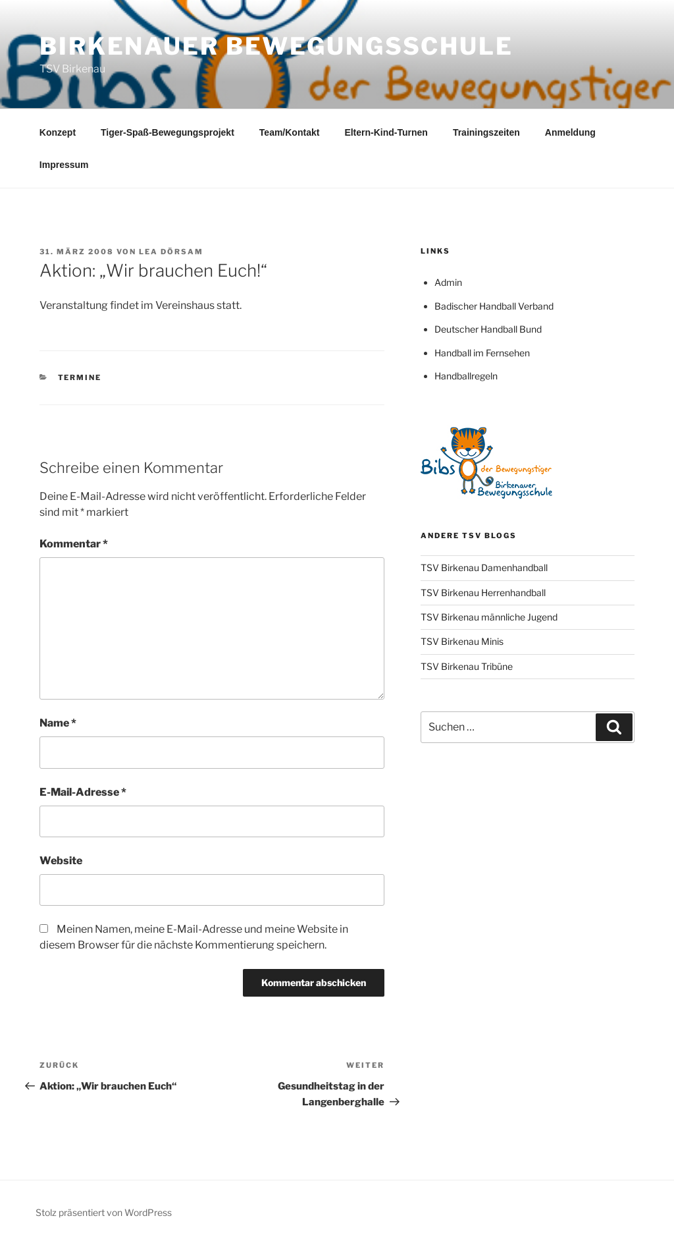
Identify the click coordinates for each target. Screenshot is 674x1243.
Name (57, 723)
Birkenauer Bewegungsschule (276, 46)
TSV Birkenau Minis (462, 641)
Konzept (57, 132)
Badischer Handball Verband (494, 306)
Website (60, 860)
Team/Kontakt (289, 132)
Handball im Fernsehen (482, 352)
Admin (448, 282)
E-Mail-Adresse (82, 792)
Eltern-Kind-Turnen (386, 132)
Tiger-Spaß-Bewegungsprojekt (167, 132)
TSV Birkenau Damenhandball (484, 567)
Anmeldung (570, 132)
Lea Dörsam (171, 251)
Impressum (64, 164)
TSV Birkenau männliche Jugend (489, 616)
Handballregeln (466, 375)
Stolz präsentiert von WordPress (104, 1212)
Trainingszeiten (486, 132)
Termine (80, 377)
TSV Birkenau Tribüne (467, 666)
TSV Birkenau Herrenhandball (483, 592)
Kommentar (73, 544)
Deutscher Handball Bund (488, 329)
